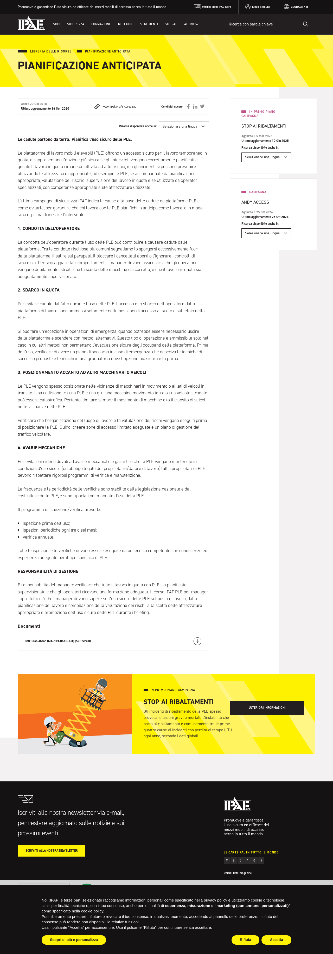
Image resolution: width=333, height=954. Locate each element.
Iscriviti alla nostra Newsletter (51, 851)
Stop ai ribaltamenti (263, 126)
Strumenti (149, 24)
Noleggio (125, 24)
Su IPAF (171, 24)
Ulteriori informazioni (267, 708)
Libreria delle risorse (51, 51)
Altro (189, 24)
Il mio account (261, 7)
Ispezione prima (38, 523)
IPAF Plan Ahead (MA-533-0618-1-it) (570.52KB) (58, 641)
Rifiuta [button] (245, 940)
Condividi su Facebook (188, 107)
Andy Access (255, 202)
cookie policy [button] (92, 911)
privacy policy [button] (215, 900)
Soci (56, 24)
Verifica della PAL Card (216, 7)
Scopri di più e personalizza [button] (74, 940)
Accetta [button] (276, 940)
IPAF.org (31, 23)
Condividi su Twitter (202, 107)
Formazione (101, 24)
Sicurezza (75, 24)
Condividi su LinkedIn (195, 107)
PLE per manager (191, 592)
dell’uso (61, 523)
